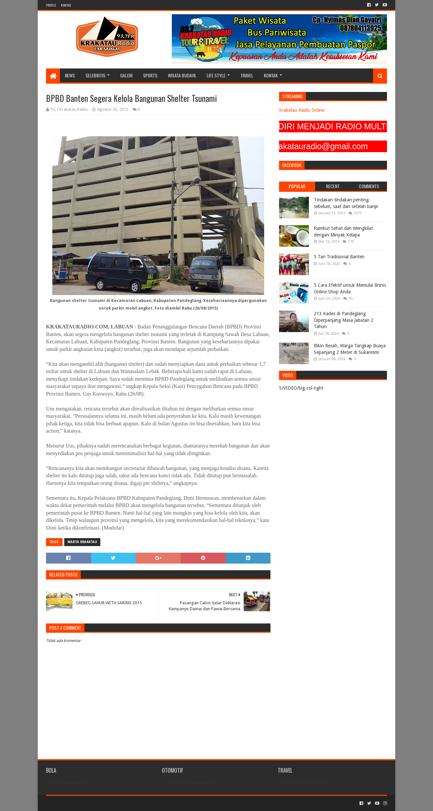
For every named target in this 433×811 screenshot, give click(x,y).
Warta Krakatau (82, 542)
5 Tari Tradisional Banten (339, 256)
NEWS (70, 75)
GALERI (126, 75)
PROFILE (51, 5)
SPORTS (150, 75)
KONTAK (66, 5)
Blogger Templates (121, 803)
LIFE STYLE (216, 75)
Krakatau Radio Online (301, 110)
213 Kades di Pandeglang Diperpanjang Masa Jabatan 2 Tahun (343, 320)
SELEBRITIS (95, 75)
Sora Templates (83, 803)
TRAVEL (246, 75)
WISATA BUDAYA (182, 75)
